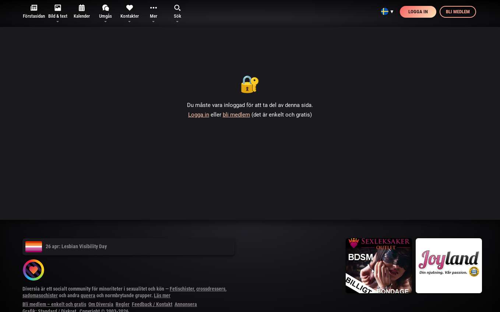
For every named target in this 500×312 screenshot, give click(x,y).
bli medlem (236, 114)
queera (88, 295)
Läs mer (162, 295)
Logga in (418, 11)
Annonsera (186, 304)
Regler (123, 304)
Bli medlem (458, 11)
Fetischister (182, 289)
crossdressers (210, 289)
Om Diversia (100, 304)
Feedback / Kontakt (152, 304)
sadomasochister (40, 295)
